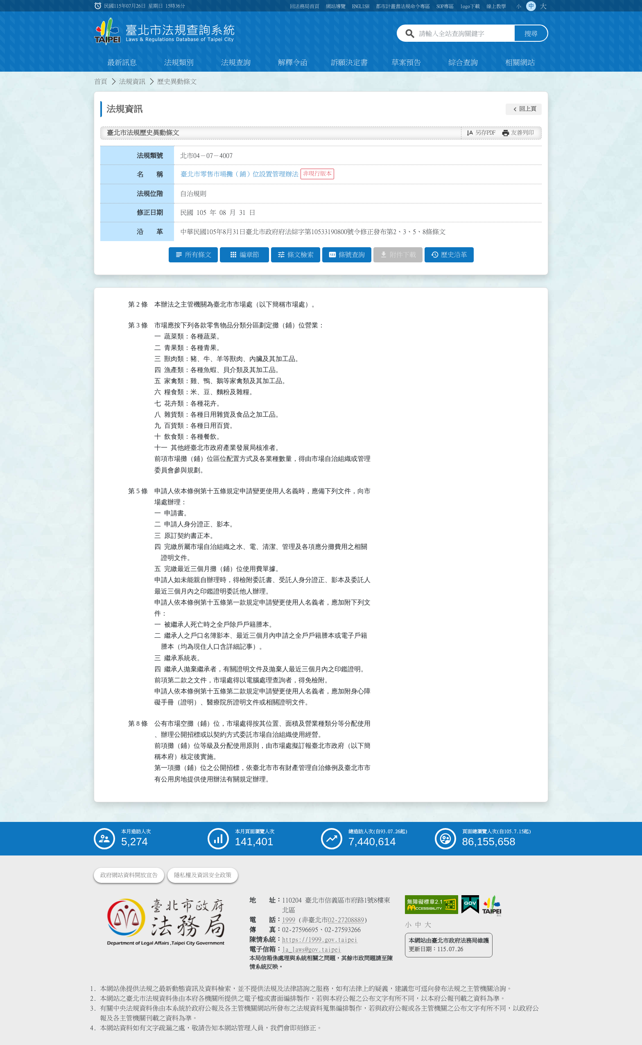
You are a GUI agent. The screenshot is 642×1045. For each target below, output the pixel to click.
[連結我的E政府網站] (470, 904)
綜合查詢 (463, 63)
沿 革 (150, 232)
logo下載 (470, 6)
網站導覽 (336, 6)
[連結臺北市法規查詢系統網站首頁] (164, 32)
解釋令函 (292, 63)
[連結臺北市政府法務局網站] (165, 921)
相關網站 (520, 63)
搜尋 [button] (531, 34)
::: (5, 77)
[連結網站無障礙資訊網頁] (431, 904)
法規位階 (150, 193)
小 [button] (518, 6)
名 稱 (150, 175)
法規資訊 (132, 82)
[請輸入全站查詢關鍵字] (465, 34)
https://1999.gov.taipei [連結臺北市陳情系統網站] (319, 939)
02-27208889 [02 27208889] (346, 919)
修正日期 (150, 213)
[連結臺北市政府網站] (491, 905)
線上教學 (496, 6)
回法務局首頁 (304, 6)
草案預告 (406, 63)
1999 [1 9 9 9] (288, 919)
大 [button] (543, 6)
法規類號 (150, 155)
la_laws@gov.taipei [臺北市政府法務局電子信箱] (311, 949)
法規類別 (179, 63)
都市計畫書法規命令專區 (403, 6)
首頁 (100, 82)
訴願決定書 (349, 63)
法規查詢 (236, 63)
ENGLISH (360, 6)
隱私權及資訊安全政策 (202, 875)
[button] (524, 109)
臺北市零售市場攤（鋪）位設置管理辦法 (239, 174)
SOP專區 (445, 6)
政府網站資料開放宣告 (129, 875)
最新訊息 (122, 63)
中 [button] (531, 6)
